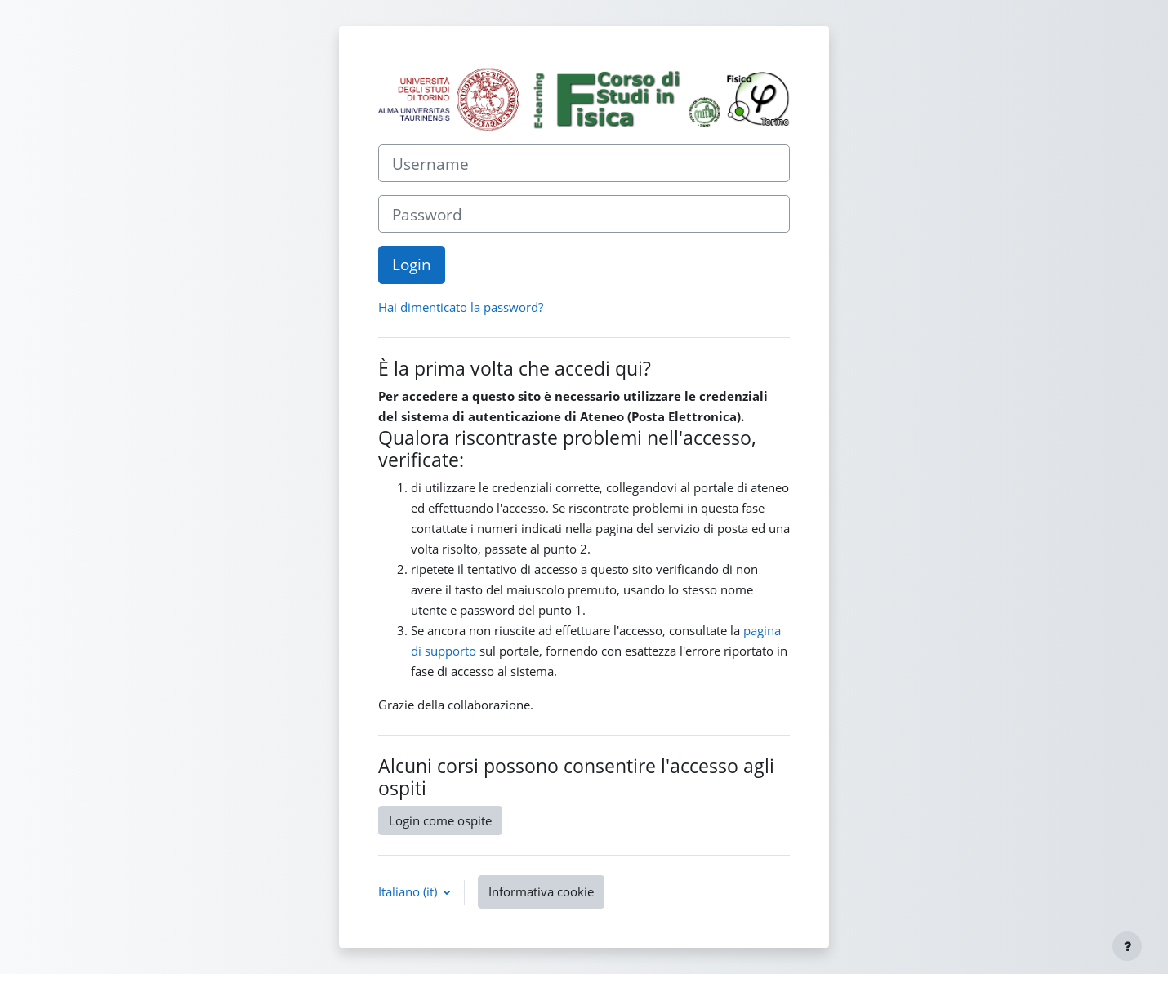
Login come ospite (440, 820)
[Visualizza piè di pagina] (1127, 946)
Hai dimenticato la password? (460, 307)
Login (411, 264)
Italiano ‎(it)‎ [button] (409, 891)
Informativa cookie (541, 891)
